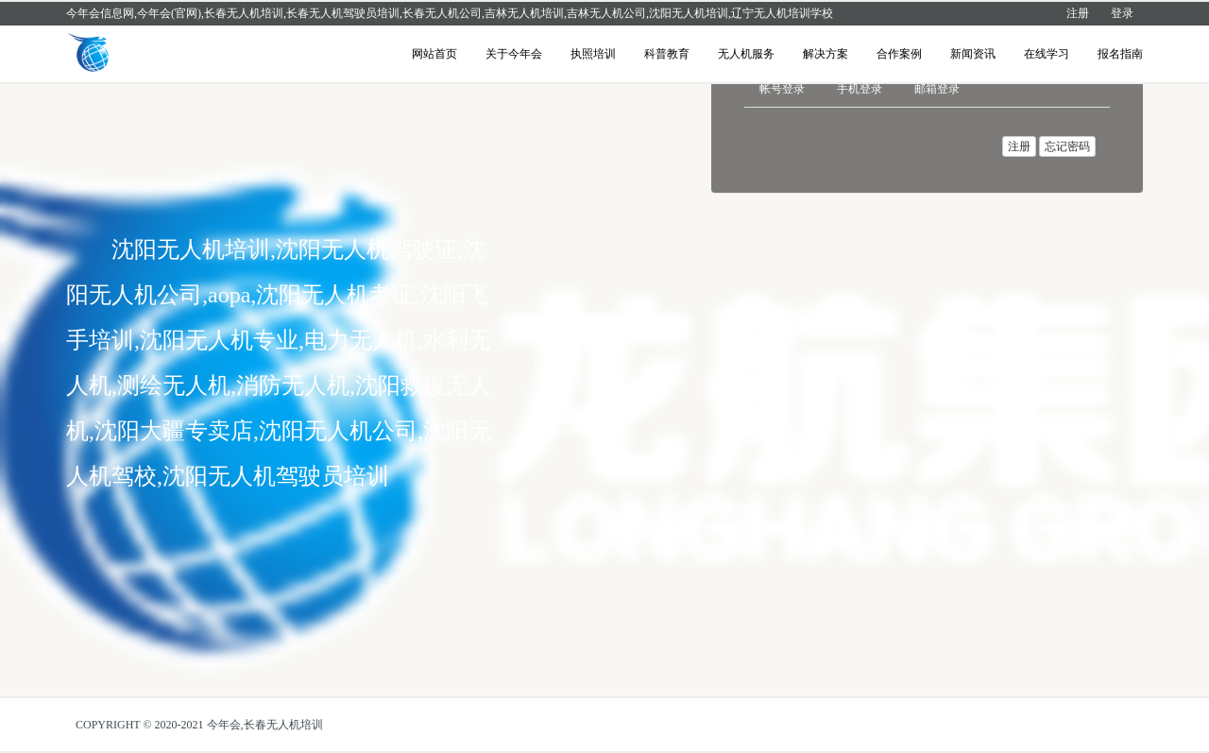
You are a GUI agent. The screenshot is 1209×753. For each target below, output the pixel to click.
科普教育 (667, 53)
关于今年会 (513, 53)
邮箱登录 (937, 88)
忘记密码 (1067, 146)
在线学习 (1046, 53)
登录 (1122, 13)
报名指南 (1120, 53)
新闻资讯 (973, 53)
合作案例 (899, 53)
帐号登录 (782, 88)
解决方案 (825, 53)
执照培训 (593, 53)
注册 (1077, 13)
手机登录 (859, 88)
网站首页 (434, 53)
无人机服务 (746, 53)
